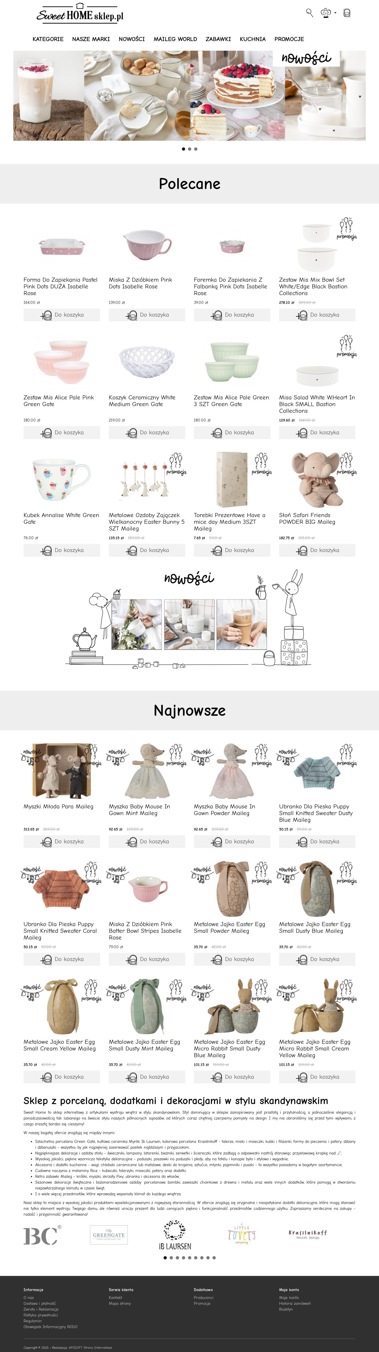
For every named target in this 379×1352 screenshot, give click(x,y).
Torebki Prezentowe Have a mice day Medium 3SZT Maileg (229, 522)
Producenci (203, 1297)
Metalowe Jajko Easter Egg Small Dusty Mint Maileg (144, 1045)
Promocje (202, 1303)
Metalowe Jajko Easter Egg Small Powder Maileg (229, 927)
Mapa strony (120, 1303)
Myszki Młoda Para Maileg (58, 806)
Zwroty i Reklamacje (41, 1309)
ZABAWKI (218, 39)
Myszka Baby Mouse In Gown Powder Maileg (224, 810)
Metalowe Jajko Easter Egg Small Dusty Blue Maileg (314, 927)
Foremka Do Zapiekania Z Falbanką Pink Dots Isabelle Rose (230, 286)
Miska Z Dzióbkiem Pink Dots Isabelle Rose (140, 283)
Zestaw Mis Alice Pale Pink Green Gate (59, 401)
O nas (29, 1297)
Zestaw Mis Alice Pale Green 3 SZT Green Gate (231, 401)
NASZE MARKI (91, 39)
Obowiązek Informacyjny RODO (50, 1326)
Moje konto (289, 1297)
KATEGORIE (48, 39)
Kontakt (115, 1297)
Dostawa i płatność (40, 1303)
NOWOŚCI (132, 39)
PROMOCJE (289, 39)
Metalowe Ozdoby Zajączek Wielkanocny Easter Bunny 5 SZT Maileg (147, 522)
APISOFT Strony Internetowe (90, 1348)
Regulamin (33, 1320)
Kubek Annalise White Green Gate (61, 518)
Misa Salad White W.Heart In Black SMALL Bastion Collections (317, 404)
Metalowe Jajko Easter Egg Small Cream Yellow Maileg (60, 1045)
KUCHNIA (253, 39)
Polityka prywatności (41, 1315)
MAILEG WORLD (175, 39)
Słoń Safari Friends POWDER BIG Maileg (307, 518)
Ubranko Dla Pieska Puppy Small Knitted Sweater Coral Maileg (60, 931)
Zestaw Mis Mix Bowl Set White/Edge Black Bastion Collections (313, 286)
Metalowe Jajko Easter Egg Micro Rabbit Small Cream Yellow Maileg (314, 1048)
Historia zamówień (295, 1303)
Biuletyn (286, 1309)
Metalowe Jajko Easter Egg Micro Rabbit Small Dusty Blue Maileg (229, 1048)
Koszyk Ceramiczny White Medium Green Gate (142, 401)
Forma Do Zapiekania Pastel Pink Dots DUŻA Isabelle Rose (61, 286)
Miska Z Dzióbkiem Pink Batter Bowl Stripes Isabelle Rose (145, 931)
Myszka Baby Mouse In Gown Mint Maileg (139, 810)
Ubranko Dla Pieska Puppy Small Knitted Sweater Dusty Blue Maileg (316, 813)
